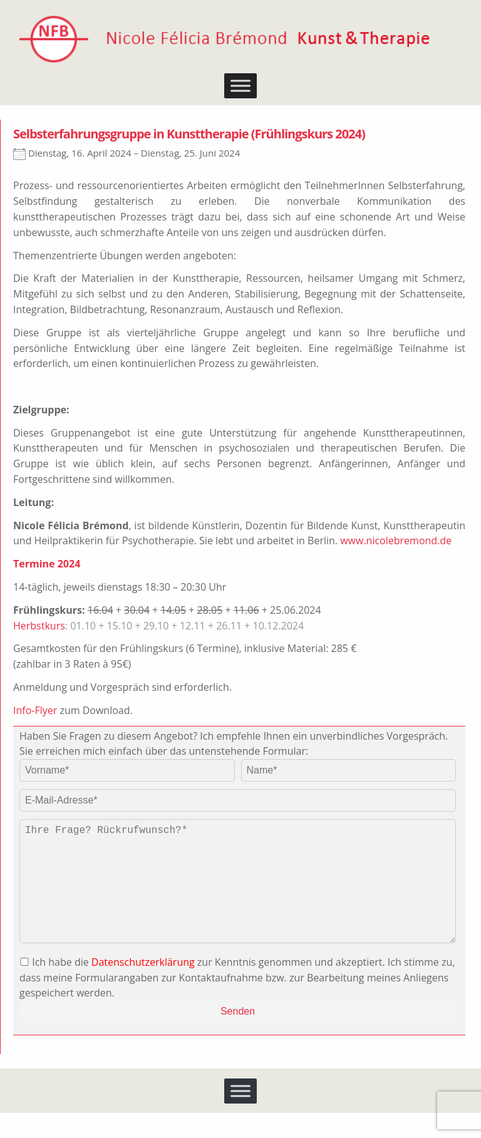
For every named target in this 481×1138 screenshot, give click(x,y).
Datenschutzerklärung (143, 987)
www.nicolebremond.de (396, 540)
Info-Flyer (35, 710)
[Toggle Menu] (240, 86)
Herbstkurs (39, 626)
